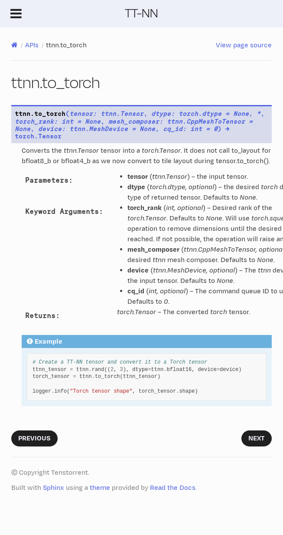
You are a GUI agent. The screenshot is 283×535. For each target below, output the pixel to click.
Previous (34, 438)
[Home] (14, 45)
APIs (32, 45)
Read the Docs (172, 487)
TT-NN (141, 13)
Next (256, 438)
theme (100, 487)
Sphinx (53, 487)
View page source (244, 45)
